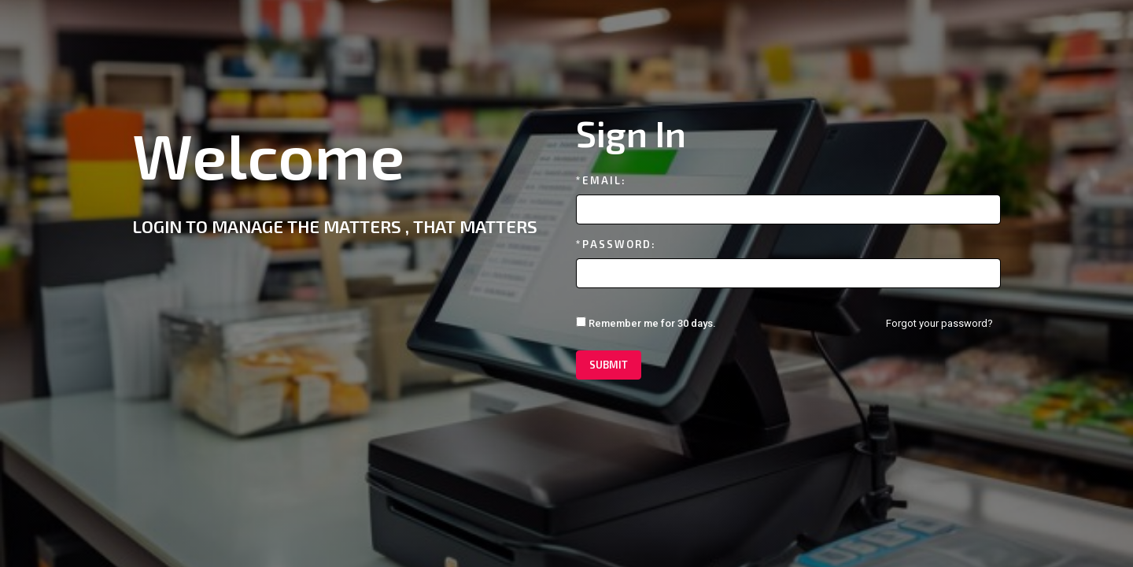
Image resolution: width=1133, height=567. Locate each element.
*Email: (601, 180)
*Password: (616, 244)
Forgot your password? (939, 323)
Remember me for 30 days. (646, 323)
